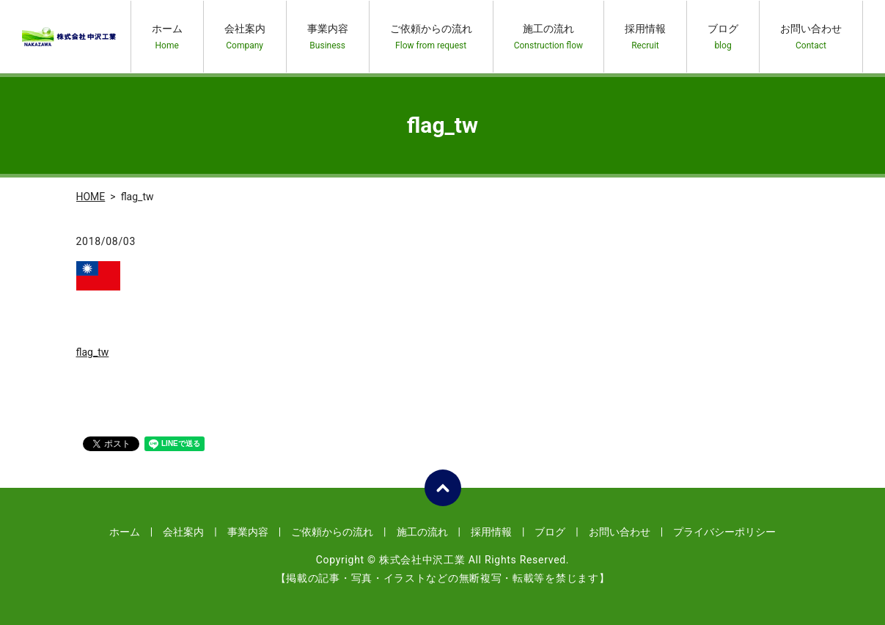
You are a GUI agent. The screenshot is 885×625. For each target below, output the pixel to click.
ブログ (723, 37)
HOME (91, 196)
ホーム (167, 37)
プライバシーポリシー (724, 532)
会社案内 (244, 37)
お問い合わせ (811, 37)
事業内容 (327, 37)
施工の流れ (548, 37)
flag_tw (92, 352)
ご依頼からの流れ (431, 37)
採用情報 (645, 37)
